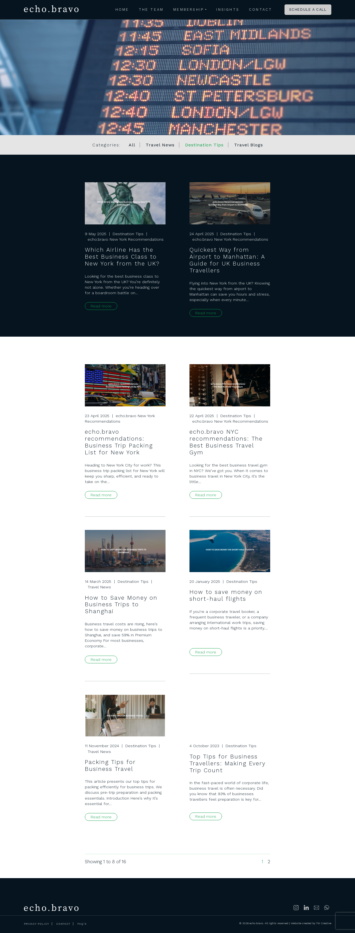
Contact (260, 9)
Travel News (160, 145)
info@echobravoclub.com (316, 907)
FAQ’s (81, 923)
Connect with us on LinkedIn (306, 907)
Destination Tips (204, 145)
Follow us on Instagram (296, 907)
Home (122, 9)
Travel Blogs (248, 145)
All (132, 145)
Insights (227, 9)
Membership (188, 9)
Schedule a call (308, 9)
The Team (151, 9)
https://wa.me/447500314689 (327, 907)
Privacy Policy (36, 923)
